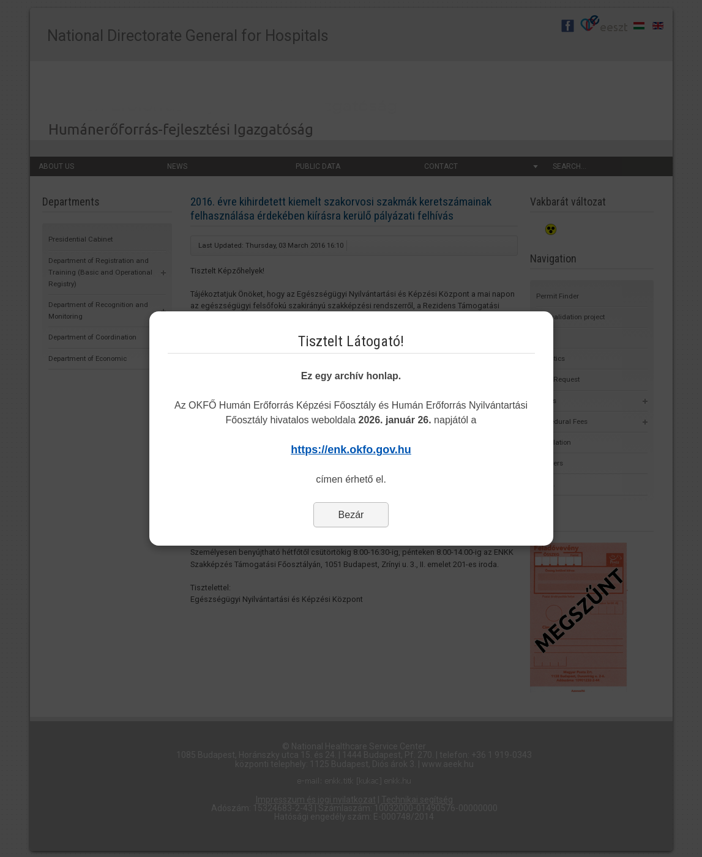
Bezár (351, 515)
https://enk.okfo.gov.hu (351, 449)
